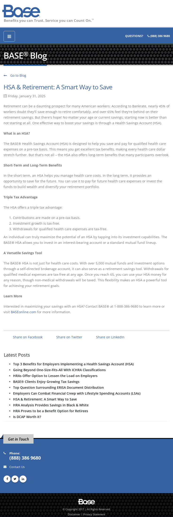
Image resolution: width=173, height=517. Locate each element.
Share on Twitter (69, 337)
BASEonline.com (23, 312)
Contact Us (17, 467)
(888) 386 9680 (158, 36)
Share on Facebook (27, 337)
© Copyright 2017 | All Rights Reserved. (87, 509)
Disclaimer (74, 514)
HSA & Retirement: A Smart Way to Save (58, 87)
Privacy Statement (94, 514)
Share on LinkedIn (110, 337)
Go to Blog (15, 75)
